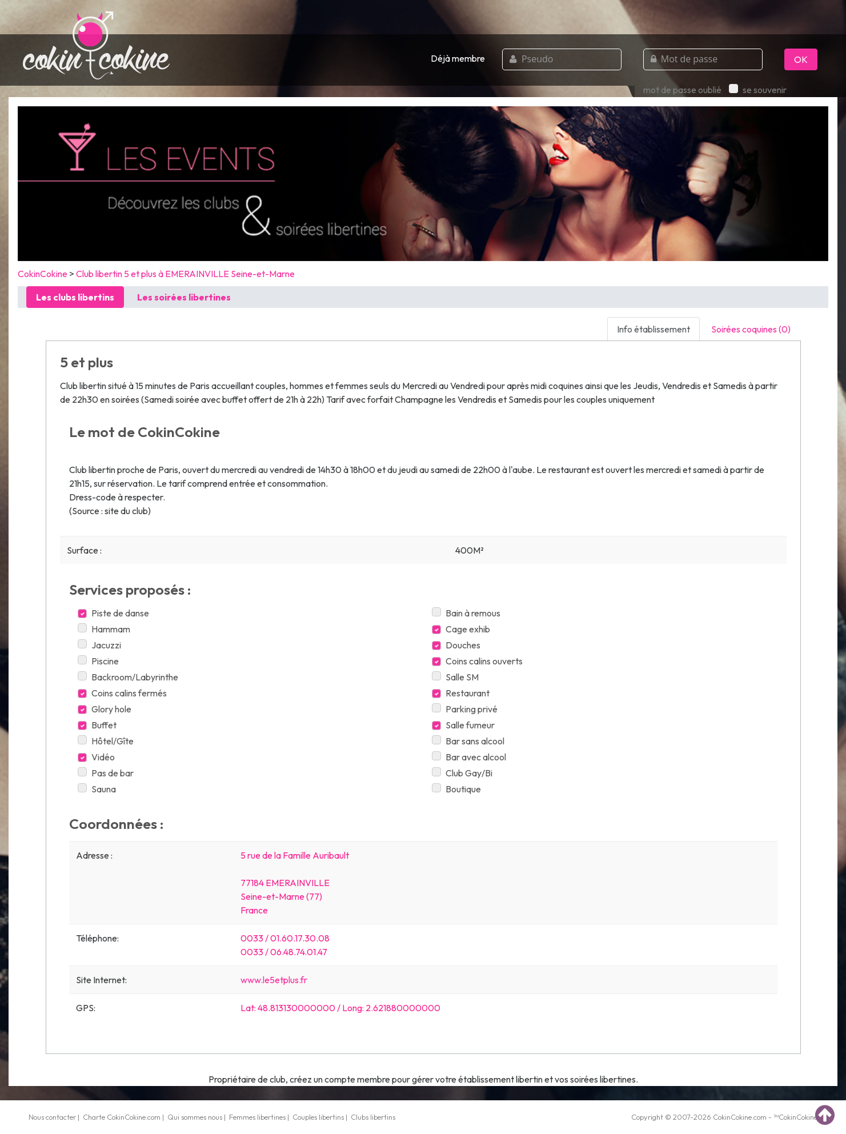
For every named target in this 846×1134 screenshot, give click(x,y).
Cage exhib (461, 629)
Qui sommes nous (194, 1116)
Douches (456, 645)
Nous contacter (52, 1116)
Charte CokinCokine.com (122, 1116)
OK (801, 59)
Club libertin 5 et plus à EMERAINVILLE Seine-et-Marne (185, 273)
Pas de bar (106, 773)
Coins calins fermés (122, 693)
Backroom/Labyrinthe (128, 677)
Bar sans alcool (468, 741)
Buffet (97, 725)
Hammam (104, 629)
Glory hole (104, 709)
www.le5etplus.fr (273, 979)
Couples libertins (318, 1116)
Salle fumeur (463, 725)
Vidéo (96, 757)
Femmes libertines (257, 1116)
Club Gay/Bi (462, 773)
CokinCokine (42, 273)
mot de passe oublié (682, 89)
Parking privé (465, 709)
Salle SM (455, 677)
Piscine (98, 661)
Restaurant (461, 693)
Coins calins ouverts (477, 661)
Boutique (456, 789)
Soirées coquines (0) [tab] (751, 329)
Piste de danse (113, 613)
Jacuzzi (99, 645)
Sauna (97, 789)
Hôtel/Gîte (106, 741)
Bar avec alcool (469, 757)
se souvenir (758, 89)
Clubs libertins (373, 1116)
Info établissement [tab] (653, 329)
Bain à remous (466, 613)
